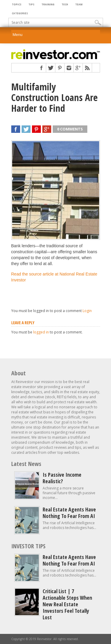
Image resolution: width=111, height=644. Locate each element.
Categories (20, 13)
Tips (31, 4)
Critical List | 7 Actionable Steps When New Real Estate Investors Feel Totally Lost (67, 604)
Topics (16, 4)
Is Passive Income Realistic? (62, 477)
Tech (65, 4)
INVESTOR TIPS (28, 546)
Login (87, 310)
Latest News (26, 464)
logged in (41, 332)
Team (79, 4)
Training (47, 4)
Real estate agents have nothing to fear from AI (69, 512)
